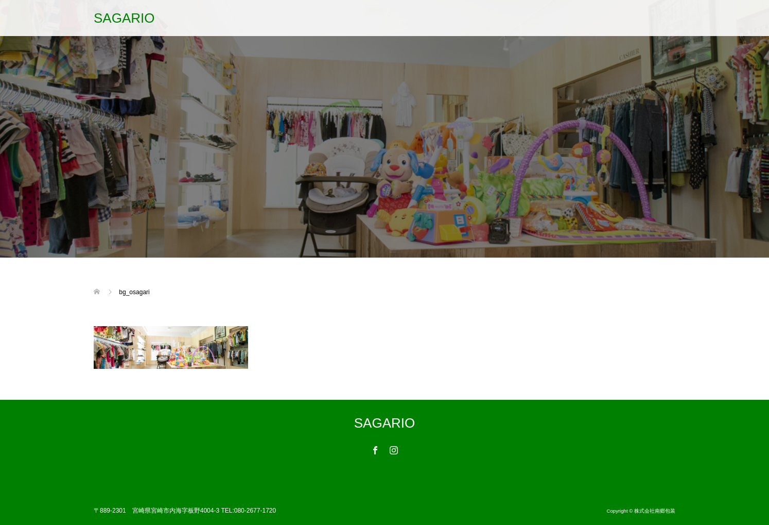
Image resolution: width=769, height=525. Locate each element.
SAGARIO (124, 18)
